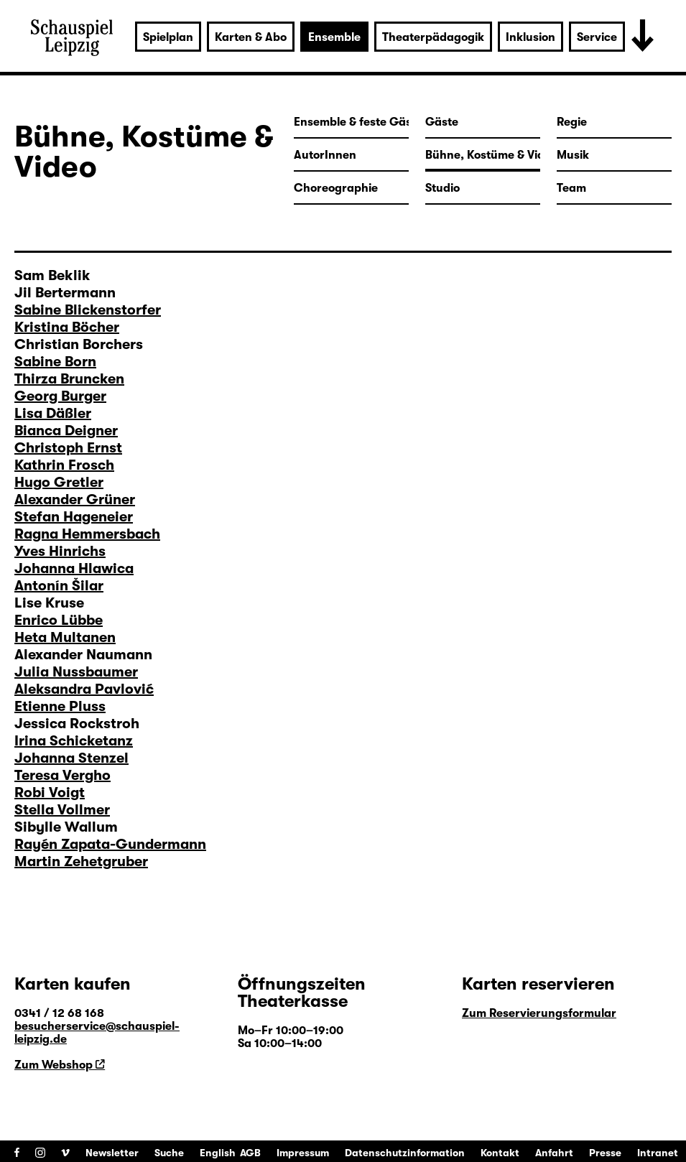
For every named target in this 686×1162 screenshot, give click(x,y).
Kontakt (500, 1152)
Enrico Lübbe (58, 620)
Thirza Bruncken (69, 379)
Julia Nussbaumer (76, 672)
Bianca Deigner (66, 430)
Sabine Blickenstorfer (87, 310)
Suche (169, 1152)
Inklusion (530, 37)
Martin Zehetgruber (81, 861)
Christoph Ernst (68, 448)
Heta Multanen (65, 637)
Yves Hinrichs (60, 551)
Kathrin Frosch (64, 465)
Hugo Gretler (58, 482)
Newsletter (112, 1152)
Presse (605, 1152)
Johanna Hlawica (74, 568)
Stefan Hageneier (73, 516)
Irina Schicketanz (73, 741)
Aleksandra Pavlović (84, 689)
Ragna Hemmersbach (87, 534)
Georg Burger (60, 396)
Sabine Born (55, 361)
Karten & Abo (251, 37)
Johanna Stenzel (71, 758)
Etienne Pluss (60, 706)
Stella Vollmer (62, 809)
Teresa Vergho (62, 775)
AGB (250, 1152)
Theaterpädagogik (433, 37)
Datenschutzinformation (405, 1152)
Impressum (303, 1152)
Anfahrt (554, 1152)
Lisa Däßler (52, 413)
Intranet (657, 1152)
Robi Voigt (49, 792)
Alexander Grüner (74, 499)
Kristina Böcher (66, 327)
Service (597, 37)
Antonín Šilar (58, 585)
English (218, 1152)
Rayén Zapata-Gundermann (110, 844)
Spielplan (168, 37)
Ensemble (334, 37)
